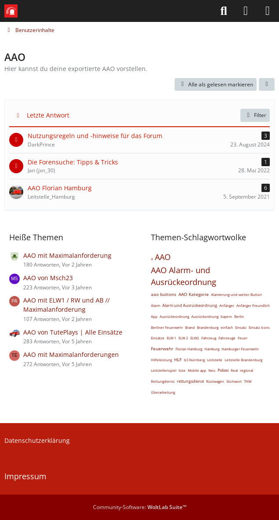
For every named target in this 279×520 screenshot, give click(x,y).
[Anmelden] (245, 11)
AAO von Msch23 (48, 278)
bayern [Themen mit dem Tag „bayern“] (226, 316)
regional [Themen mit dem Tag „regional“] (246, 370)
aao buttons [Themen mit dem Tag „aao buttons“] (163, 294)
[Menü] (267, 11)
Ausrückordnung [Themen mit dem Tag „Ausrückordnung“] (204, 316)
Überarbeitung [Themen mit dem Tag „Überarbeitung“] (163, 392)
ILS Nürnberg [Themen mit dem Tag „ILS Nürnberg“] (194, 359)
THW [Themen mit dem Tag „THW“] (247, 381)
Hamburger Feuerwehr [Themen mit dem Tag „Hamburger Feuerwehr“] (240, 348)
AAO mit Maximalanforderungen (71, 354)
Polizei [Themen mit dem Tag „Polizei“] (223, 370)
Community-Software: (139, 507)
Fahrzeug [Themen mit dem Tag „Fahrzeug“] (208, 337)
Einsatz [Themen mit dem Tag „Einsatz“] (241, 327)
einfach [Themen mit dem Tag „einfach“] (227, 327)
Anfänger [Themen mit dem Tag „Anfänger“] (226, 305)
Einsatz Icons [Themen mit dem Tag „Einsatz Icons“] (259, 327)
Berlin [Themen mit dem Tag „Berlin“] (239, 316)
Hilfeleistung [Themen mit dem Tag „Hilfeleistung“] (161, 359)
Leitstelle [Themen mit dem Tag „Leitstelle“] (214, 359)
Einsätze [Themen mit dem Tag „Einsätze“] (158, 337)
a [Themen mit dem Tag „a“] (152, 258)
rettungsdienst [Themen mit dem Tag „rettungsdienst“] (190, 381)
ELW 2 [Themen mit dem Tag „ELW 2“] (183, 337)
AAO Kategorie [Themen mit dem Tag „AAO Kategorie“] (194, 294)
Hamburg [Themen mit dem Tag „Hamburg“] (211, 348)
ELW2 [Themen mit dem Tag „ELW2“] (194, 337)
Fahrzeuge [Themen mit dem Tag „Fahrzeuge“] (227, 337)
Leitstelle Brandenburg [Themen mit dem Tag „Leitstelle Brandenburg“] (243, 359)
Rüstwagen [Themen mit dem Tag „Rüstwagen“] (215, 381)
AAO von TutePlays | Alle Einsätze (72, 332)
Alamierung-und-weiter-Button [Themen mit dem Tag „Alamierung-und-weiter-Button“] (236, 294)
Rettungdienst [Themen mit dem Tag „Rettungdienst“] (163, 381)
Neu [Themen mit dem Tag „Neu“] (211, 370)
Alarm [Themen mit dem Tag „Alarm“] (155, 305)
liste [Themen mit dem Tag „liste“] (182, 370)
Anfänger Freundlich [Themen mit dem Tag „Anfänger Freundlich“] (253, 305)
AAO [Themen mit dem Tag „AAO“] (163, 257)
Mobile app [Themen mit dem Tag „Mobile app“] (197, 370)
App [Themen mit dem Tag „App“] (154, 316)
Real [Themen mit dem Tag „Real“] (234, 370)
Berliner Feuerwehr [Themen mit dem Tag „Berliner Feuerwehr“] (167, 327)
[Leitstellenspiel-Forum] (11, 11)
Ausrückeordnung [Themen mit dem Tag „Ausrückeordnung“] (174, 316)
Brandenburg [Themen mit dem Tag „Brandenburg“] (207, 327)
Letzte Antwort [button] (48, 115)
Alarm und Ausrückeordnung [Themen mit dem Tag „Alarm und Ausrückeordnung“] (189, 305)
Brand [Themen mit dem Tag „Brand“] (190, 327)
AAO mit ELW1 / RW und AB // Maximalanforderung (66, 304)
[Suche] (223, 11)
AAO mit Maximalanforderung (67, 255)
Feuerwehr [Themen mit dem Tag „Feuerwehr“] (162, 348)
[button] (267, 84)
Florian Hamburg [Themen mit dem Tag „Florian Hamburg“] (188, 348)
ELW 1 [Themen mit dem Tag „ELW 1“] (171, 337)
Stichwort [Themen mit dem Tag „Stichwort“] (234, 381)
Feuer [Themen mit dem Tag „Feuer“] (242, 337)
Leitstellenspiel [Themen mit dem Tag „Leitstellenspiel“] (163, 370)
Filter (255, 115)
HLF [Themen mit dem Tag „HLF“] (178, 359)
